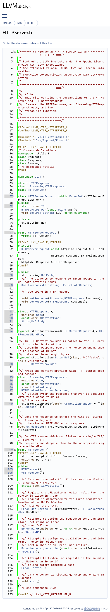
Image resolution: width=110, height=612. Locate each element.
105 (8, 469)
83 (8, 377)
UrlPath (47, 275)
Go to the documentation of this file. (28, 43)
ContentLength (43, 387)
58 (8, 275)
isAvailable (50, 486)
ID (43, 206)
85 (8, 384)
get (33, 509)
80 (8, 364)
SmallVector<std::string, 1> (43, 285)
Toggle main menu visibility (5, 14)
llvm (19, 22)
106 (8, 472)
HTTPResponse (40, 183)
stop (33, 581)
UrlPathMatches (79, 285)
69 (8, 315)
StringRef (28, 321)
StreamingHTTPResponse (47, 186)
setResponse (39, 298)
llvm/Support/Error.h (51, 140)
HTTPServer (36, 190)
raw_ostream (45, 213)
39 (8, 206)
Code (39, 315)
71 (8, 321)
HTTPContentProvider (40, 364)
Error (25, 509)
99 (8, 449)
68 (8, 311)
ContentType (50, 318)
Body (41, 321)
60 (8, 285)
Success (30, 407)
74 (8, 331)
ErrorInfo (76, 196)
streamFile (34, 426)
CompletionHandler (78, 403)
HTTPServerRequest (42, 232)
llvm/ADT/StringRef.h (51, 137)
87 (8, 390)
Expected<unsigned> (36, 548)
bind (34, 528)
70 (8, 318)
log (32, 213)
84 (8, 380)
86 (8, 387)
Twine (62, 209)
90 (8, 403)
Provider (61, 390)
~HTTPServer (30, 472)
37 (8, 196)
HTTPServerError (40, 196)
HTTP (30, 22)
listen (36, 568)
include (7, 22)
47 (8, 232)
